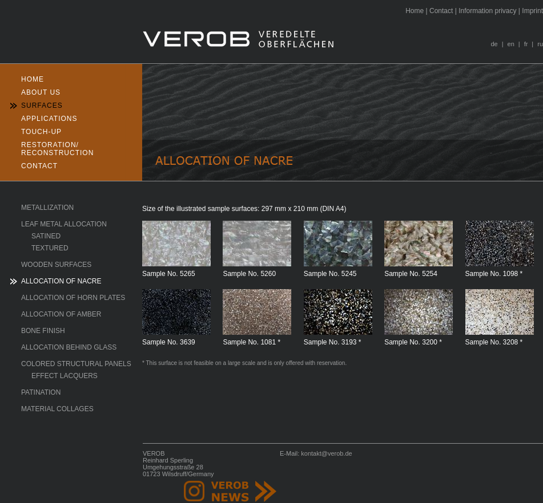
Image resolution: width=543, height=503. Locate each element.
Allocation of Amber (61, 314)
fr (526, 43)
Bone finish (43, 331)
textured (50, 248)
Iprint (532, 11)
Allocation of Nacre (61, 281)
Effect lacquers (64, 376)
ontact (441, 11)
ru (540, 43)
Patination (41, 392)
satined (46, 236)
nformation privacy (487, 11)
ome (414, 11)
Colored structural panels (76, 364)
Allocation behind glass (68, 347)
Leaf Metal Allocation (64, 224)
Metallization (47, 208)
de (493, 43)
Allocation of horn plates (73, 298)
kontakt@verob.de (326, 453)
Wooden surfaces (56, 265)
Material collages (57, 409)
